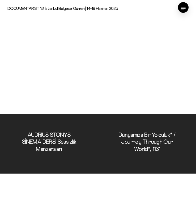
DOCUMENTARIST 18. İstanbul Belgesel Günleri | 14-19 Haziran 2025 (62, 8)
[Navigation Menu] (183, 8)
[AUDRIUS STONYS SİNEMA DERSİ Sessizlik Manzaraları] (49, 144)
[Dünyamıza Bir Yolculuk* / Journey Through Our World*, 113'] (147, 144)
